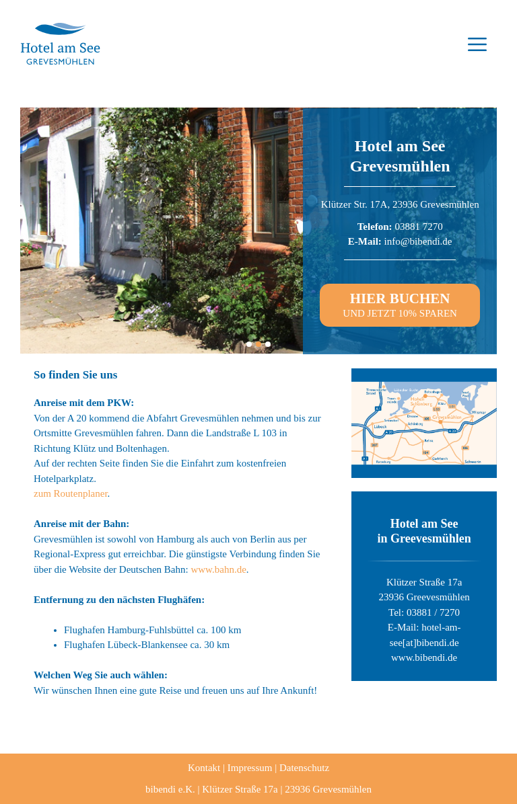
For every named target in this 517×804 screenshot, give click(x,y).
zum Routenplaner (71, 493)
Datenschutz (304, 767)
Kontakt (204, 767)
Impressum (250, 767)
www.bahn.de (218, 569)
